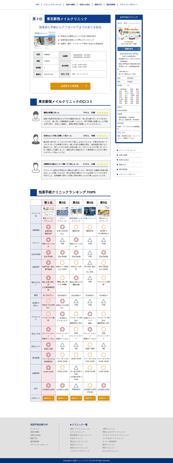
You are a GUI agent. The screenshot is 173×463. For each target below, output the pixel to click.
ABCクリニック (108, 448)
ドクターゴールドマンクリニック (115, 435)
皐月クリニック (108, 445)
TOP (37, 5)
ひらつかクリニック (110, 451)
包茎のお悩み (84, 5)
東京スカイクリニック (79, 448)
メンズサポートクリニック (113, 438)
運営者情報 (110, 5)
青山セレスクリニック (79, 441)
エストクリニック (77, 432)
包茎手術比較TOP (39, 424)
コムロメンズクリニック (80, 451)
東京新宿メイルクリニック (80, 435)
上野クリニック (108, 429)
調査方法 (98, 5)
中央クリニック (76, 438)
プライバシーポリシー (128, 5)
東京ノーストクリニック (80, 429)
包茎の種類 (70, 5)
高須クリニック (76, 445)
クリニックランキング (52, 5)
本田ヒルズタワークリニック (113, 432)
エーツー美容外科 (109, 441)
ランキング (34, 429)
